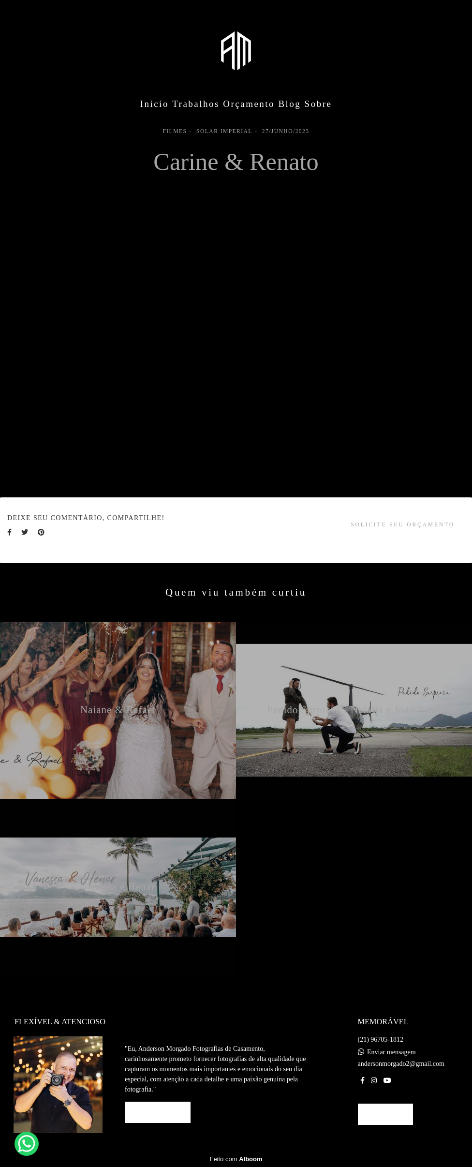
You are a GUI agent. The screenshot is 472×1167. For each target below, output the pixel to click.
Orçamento (249, 104)
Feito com (235, 1159)
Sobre (318, 104)
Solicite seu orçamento (403, 525)
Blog (289, 104)
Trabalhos (196, 104)
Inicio (154, 104)
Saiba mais (157, 1112)
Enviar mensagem (391, 1052)
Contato (385, 1114)
